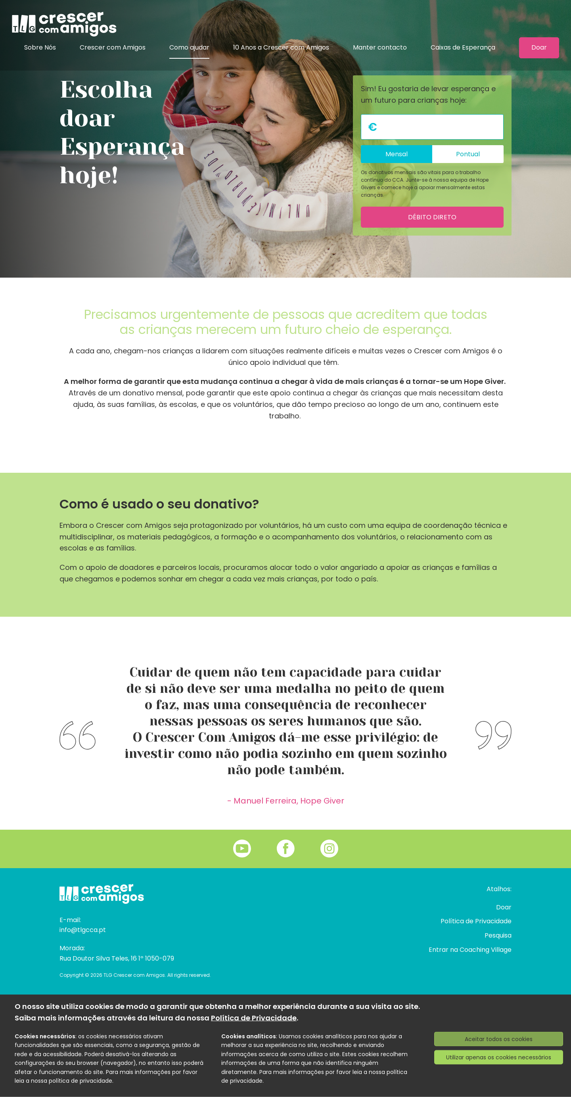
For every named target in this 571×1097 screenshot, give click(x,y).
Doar (539, 47)
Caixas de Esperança (463, 47)
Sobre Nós (40, 47)
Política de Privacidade (476, 921)
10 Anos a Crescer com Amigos (281, 47)
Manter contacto (380, 47)
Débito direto (432, 217)
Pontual (468, 154)
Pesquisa (498, 935)
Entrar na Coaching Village (470, 949)
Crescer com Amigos (113, 47)
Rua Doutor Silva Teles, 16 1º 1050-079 (116, 958)
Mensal (396, 154)
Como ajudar (189, 47)
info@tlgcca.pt (82, 929)
